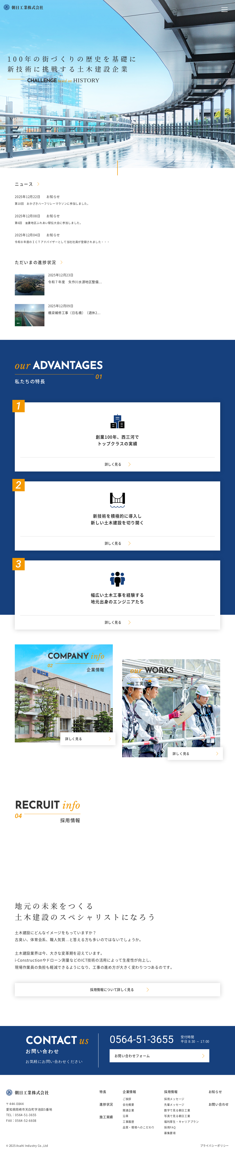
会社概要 (128, 1112)
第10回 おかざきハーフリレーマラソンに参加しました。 (59, 203)
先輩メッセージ (174, 1112)
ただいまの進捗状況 (38, 262)
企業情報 (129, 1098)
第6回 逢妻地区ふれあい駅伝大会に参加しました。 (55, 222)
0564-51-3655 (142, 1047)
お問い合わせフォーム (135, 1063)
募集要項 (170, 1140)
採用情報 (171, 1098)
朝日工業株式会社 (28, 7)
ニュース (25, 183)
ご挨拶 (127, 1106)
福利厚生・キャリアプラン (181, 1129)
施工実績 (106, 1124)
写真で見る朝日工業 (177, 1123)
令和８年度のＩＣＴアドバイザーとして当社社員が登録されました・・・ (71, 241)
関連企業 (128, 1117)
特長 (102, 1098)
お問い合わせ (219, 1111)
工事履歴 (128, 1129)
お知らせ (215, 1098)
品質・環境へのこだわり (139, 1134)
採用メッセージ (174, 1106)
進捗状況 (106, 1111)
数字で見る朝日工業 (177, 1117)
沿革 (126, 1123)
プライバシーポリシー (214, 1153)
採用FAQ (170, 1134)
